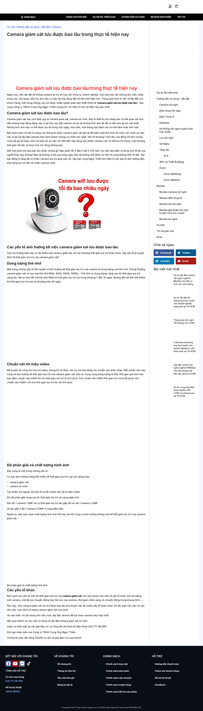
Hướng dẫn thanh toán (167, 664)
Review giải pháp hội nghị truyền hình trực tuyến (173, 211)
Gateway (164, 122)
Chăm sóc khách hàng (167, 670)
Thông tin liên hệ (66, 670)
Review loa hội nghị (170, 203)
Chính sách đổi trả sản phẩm (121, 691)
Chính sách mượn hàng (118, 684)
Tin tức (181, 17)
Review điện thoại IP (170, 197)
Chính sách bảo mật (117, 664)
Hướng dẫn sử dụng (133, 17)
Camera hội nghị (168, 104)
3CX (166, 155)
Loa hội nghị (166, 137)
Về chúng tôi (64, 664)
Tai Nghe (164, 143)
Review (161, 185)
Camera (56, 26)
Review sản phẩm (161, 17)
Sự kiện (161, 225)
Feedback (160, 684)
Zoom (162, 167)
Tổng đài (164, 149)
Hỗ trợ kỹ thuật (163, 677)
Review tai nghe (168, 219)
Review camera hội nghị (172, 191)
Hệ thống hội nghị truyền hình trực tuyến (176, 130)
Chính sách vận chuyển (119, 677)
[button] (157, 55)
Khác (159, 237)
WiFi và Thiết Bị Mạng (171, 161)
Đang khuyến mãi (76, 17)
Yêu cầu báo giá (65, 677)
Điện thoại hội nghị (169, 110)
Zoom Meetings (172, 173)
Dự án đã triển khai (104, 17)
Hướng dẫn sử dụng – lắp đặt (33, 26)
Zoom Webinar (172, 179)
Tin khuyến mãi (165, 231)
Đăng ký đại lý (65, 684)
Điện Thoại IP (166, 116)
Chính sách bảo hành (117, 670)
